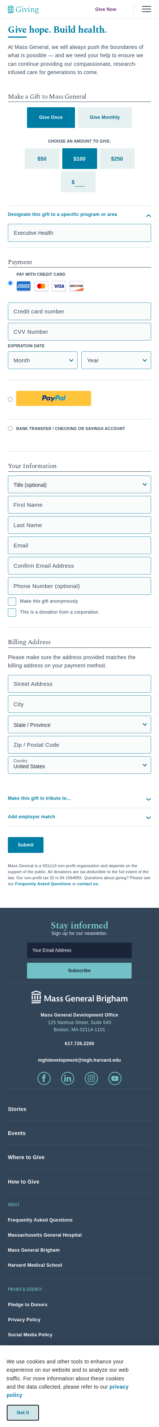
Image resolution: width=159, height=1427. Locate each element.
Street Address (33, 684)
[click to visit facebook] (44, 1078)
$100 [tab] (80, 159)
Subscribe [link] (79, 970)
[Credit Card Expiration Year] (116, 360)
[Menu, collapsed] (146, 9)
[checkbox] (12, 601)
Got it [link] (22, 1412)
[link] (17, 1109)
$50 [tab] (42, 159)
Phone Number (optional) (47, 586)
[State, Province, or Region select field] (79, 724)
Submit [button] (26, 844)
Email (21, 545)
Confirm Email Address (44, 565)
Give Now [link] (106, 9)
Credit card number (39, 311)
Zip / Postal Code (36, 745)
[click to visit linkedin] (67, 1078)
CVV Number (31, 331)
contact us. (88, 883)
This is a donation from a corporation (53, 612)
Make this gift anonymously (43, 601)
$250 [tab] (117, 159)
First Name (28, 505)
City (19, 704)
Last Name (28, 525)
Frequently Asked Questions (43, 883)
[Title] (79, 484)
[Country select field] (79, 765)
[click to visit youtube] (115, 1078)
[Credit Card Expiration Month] (43, 360)
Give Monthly (105, 117)
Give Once (51, 117)
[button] (79, 817)
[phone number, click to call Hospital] (79, 1043)
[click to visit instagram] (91, 1078)
